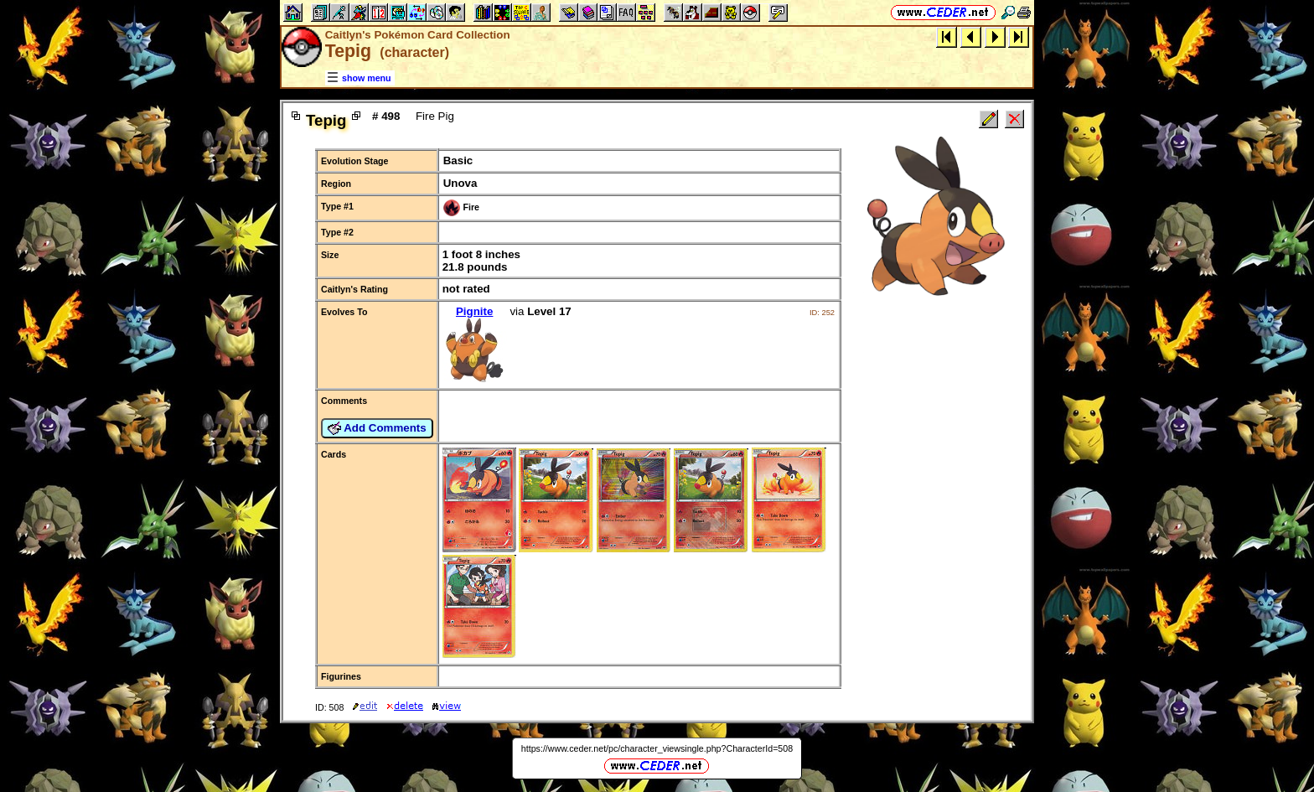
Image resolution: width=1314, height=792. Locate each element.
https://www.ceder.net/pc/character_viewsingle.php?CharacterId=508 (657, 748)
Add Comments (377, 428)
